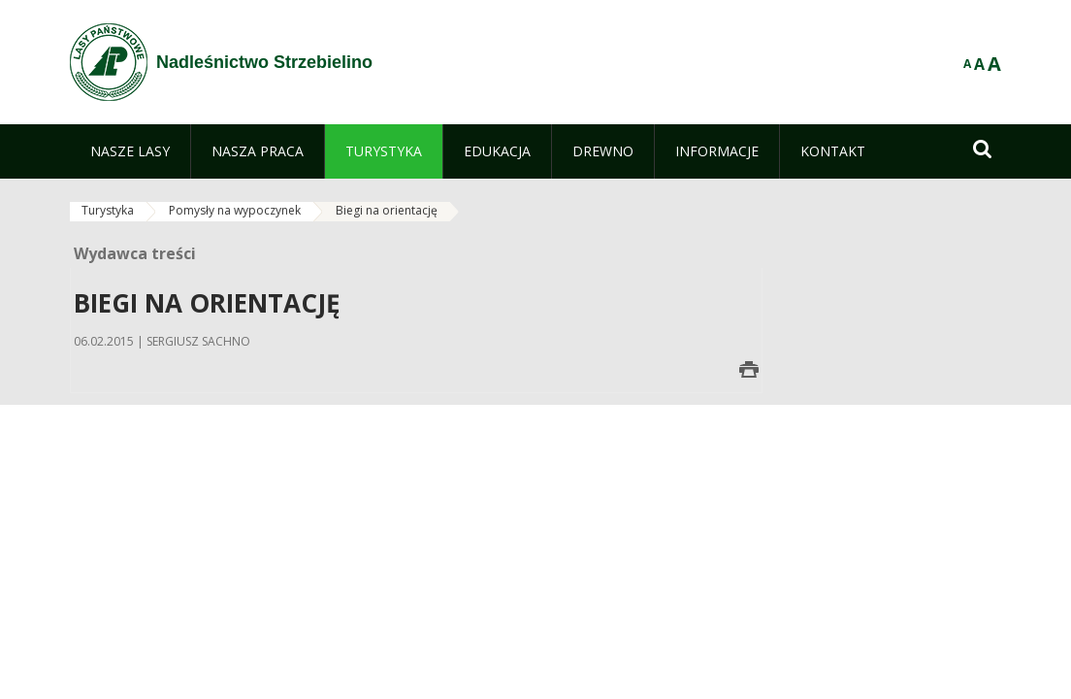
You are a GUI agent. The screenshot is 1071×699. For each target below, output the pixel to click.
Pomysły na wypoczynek (235, 210)
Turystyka (107, 210)
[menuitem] (130, 151)
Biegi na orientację (387, 210)
